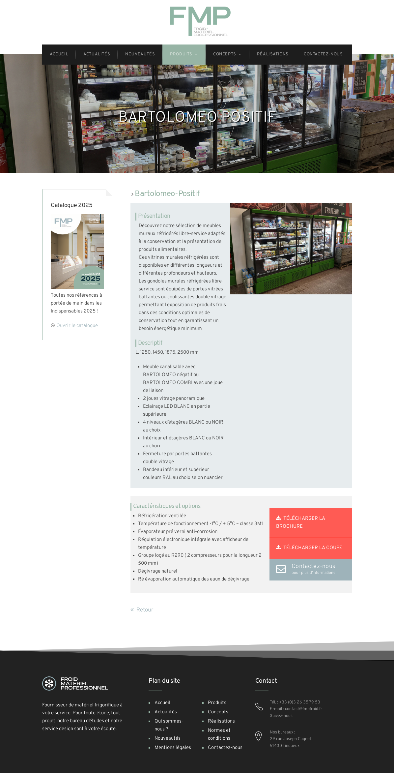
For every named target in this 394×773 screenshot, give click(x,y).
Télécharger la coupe (309, 548)
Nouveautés (168, 738)
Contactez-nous (225, 748)
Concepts (218, 712)
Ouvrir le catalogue (77, 326)
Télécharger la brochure (300, 523)
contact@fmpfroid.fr (303, 709)
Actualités (166, 712)
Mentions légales (173, 748)
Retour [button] (142, 610)
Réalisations (221, 721)
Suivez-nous (281, 716)
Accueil (162, 703)
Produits (217, 703)
